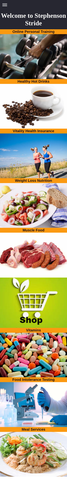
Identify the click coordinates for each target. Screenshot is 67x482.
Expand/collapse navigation (33, 5)
